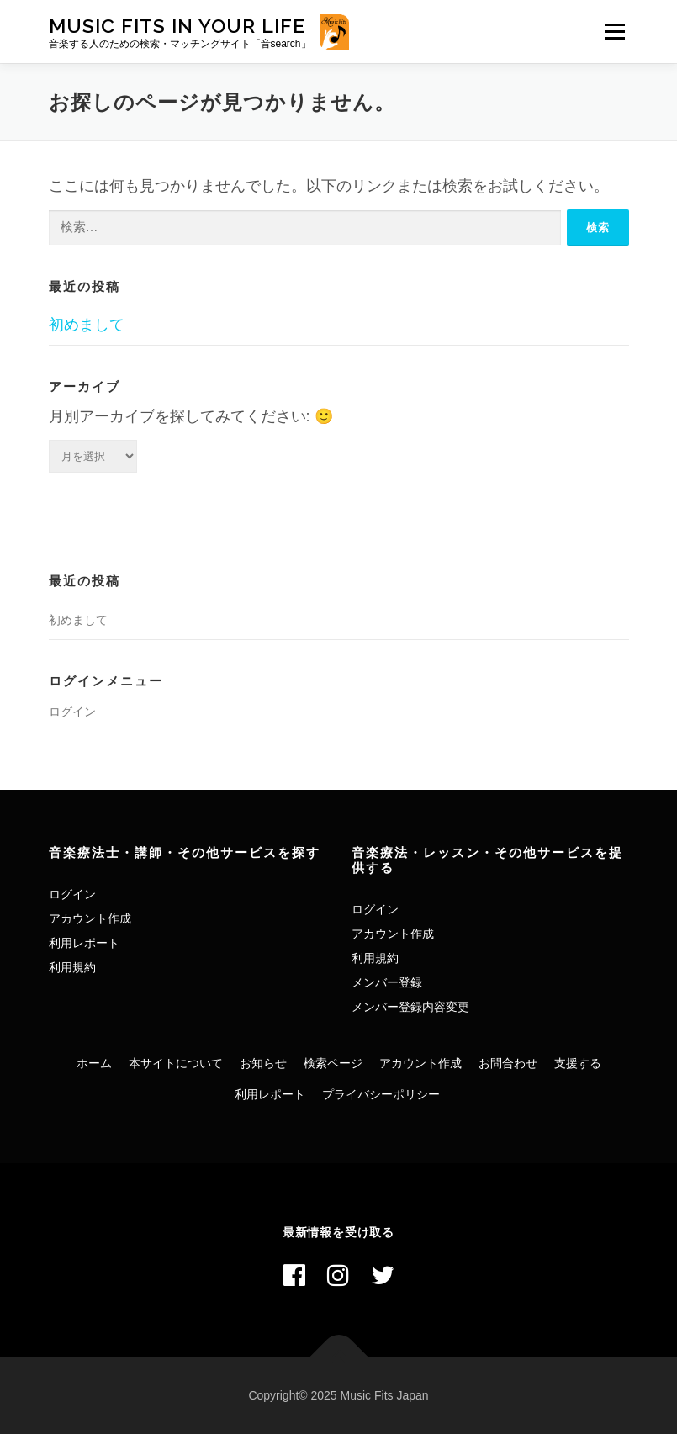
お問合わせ (508, 1063)
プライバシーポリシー (381, 1094)
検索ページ (333, 1063)
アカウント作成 (90, 918)
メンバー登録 (387, 982)
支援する (577, 1063)
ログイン (72, 711)
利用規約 (72, 967)
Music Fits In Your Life (177, 25)
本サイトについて (176, 1063)
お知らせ (263, 1063)
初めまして (86, 324)
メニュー (614, 31)
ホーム (94, 1063)
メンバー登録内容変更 (410, 1006)
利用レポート (84, 943)
